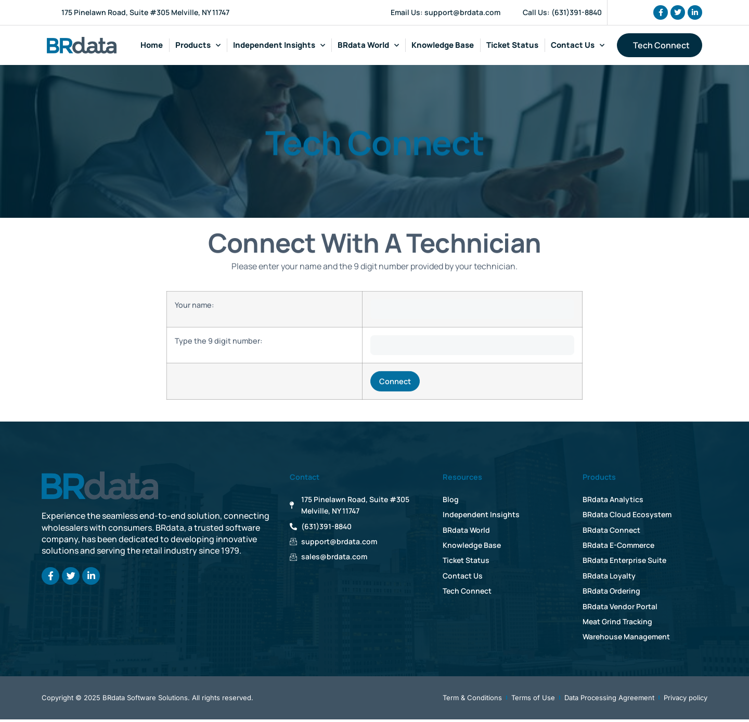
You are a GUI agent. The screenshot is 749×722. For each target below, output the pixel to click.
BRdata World (368, 45)
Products (198, 45)
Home (151, 45)
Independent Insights (279, 45)
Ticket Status (512, 45)
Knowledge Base (442, 45)
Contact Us (577, 45)
